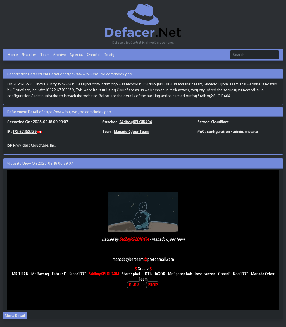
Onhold (93, 54)
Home (13, 54)
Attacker (29, 54)
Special (76, 54)
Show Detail (15, 315)
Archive (59, 54)
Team (44, 54)
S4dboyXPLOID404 (135, 122)
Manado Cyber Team (131, 131)
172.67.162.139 (25, 131)
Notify (109, 54)
